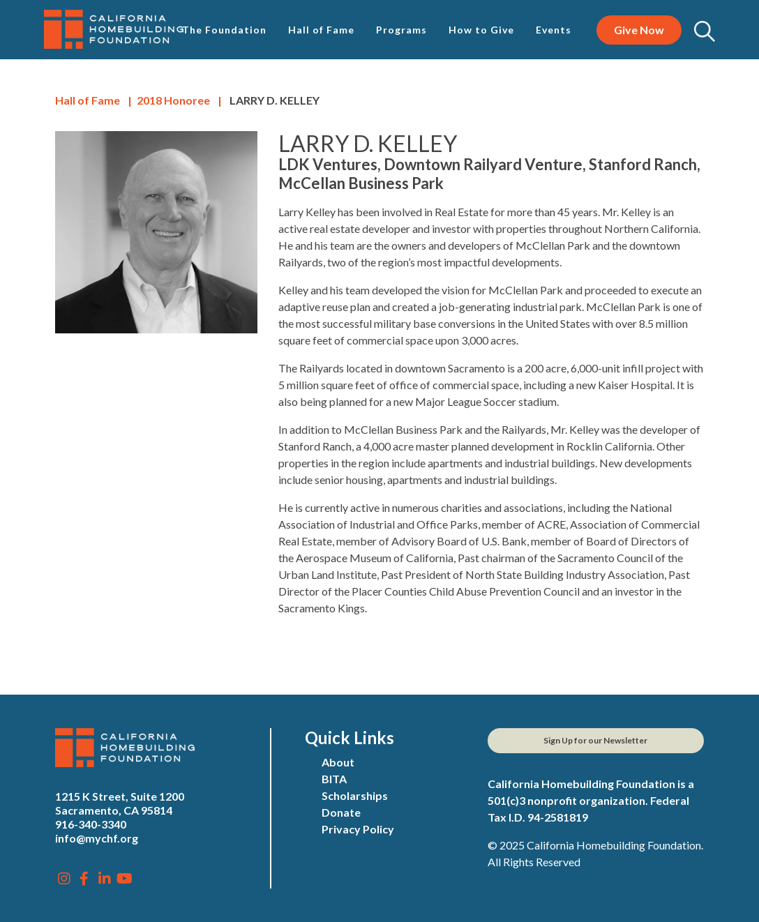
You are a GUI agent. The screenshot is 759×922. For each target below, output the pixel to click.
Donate (341, 812)
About (338, 762)
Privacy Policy (358, 829)
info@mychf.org (96, 838)
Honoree (173, 100)
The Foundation (224, 30)
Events (553, 30)
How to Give (481, 30)
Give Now (639, 29)
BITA (334, 778)
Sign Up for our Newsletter (595, 740)
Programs (401, 30)
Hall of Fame (321, 30)
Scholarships (355, 795)
